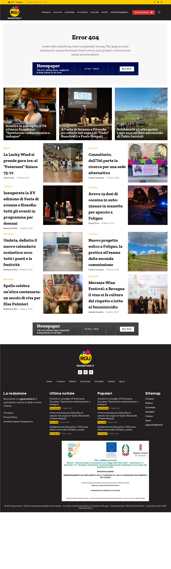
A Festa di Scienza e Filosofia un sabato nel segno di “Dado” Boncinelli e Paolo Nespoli (69, 472)
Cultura (65, 125)
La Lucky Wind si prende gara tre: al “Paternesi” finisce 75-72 (20, 167)
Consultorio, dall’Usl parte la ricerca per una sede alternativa (106, 165)
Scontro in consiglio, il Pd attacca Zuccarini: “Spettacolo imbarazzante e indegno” (70, 458)
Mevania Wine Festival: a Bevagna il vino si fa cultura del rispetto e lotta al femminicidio (106, 339)
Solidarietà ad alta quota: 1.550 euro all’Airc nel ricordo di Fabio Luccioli (69, 485)
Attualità (122, 125)
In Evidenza (12, 122)
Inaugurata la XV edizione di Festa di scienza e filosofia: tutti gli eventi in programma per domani (21, 219)
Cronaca (93, 147)
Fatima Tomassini (96, 182)
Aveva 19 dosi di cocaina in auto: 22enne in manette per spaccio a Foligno (106, 213)
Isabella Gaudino (95, 369)
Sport (6, 146)
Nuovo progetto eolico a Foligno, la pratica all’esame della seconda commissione (106, 278)
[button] (159, 12)
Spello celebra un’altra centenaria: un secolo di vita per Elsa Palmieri (22, 330)
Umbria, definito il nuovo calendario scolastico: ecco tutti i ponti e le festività (18, 278)
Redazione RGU (10, 246)
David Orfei (8, 187)
